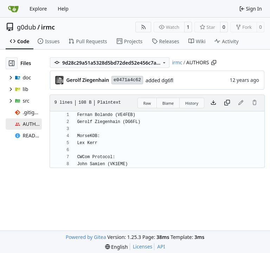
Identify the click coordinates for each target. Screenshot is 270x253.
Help (63, 8)
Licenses (143, 246)
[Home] (13, 8)
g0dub (26, 27)
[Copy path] (213, 62)
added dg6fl (159, 80)
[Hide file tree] (12, 63)
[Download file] (213, 103)
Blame (168, 103)
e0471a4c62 (127, 80)
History (191, 103)
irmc (48, 27)
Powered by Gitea (86, 237)
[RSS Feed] (143, 27)
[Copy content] (227, 103)
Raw (147, 103)
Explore (38, 8)
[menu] (116, 247)
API (161, 246)
